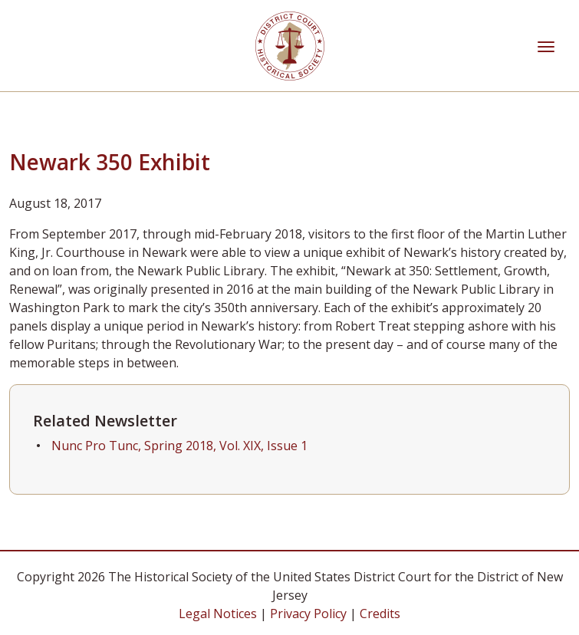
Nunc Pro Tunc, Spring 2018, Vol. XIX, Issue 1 (179, 445)
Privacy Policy (308, 613)
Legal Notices (218, 613)
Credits (380, 613)
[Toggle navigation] (546, 45)
